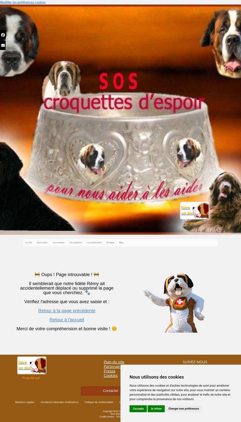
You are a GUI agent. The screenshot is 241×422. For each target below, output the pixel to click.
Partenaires (114, 366)
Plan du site (114, 361)
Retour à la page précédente (66, 310)
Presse (109, 370)
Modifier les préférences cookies (23, 2)
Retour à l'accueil (67, 319)
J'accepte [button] (138, 408)
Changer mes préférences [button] (184, 408)
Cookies (111, 375)
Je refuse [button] (156, 408)
